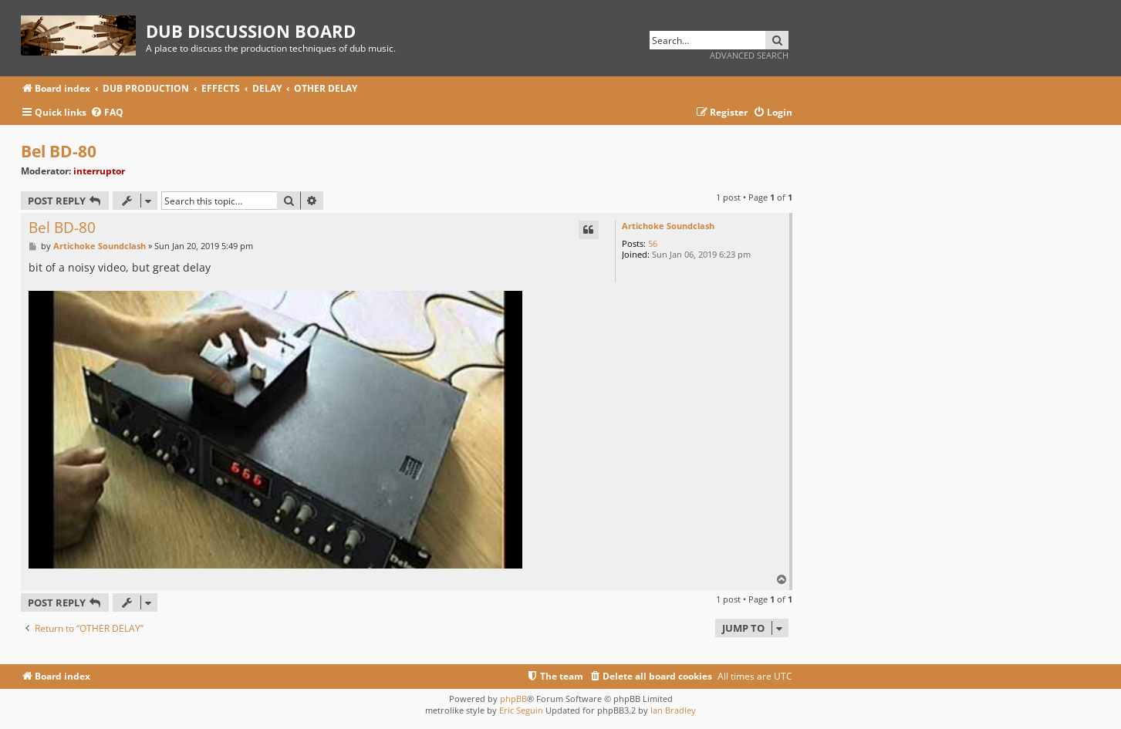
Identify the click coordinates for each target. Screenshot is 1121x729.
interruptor (99, 170)
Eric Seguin (521, 710)
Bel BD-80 (58, 151)
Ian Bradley (673, 710)
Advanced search (749, 55)
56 (652, 243)
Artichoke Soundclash (668, 226)
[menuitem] (106, 113)
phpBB (513, 698)
